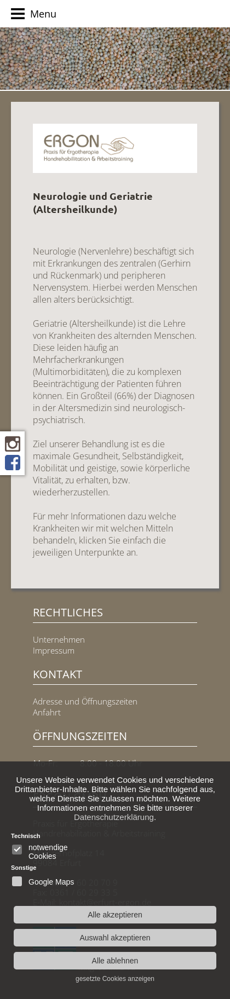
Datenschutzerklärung (114, 817)
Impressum (53, 650)
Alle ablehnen (115, 960)
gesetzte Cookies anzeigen (115, 979)
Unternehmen (59, 639)
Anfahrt (47, 712)
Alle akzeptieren (115, 914)
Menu (33, 15)
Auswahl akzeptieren (114, 937)
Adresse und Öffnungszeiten (85, 701)
